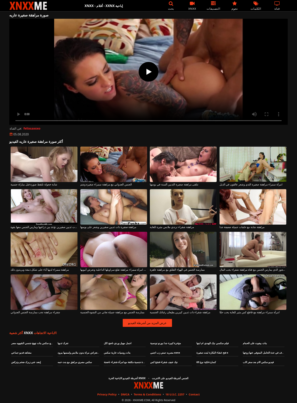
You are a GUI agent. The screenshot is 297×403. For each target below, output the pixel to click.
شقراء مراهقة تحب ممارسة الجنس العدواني (35, 312)
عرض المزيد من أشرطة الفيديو (147, 323)
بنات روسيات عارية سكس (117, 352)
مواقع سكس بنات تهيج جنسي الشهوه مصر (33, 343)
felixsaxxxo (32, 128)
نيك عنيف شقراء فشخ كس (164, 362)
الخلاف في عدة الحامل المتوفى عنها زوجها (264, 352)
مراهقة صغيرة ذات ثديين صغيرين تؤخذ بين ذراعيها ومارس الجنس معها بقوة (44, 227)
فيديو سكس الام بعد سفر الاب (258, 362)
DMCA (125, 394)
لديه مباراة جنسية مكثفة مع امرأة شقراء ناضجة (128, 362)
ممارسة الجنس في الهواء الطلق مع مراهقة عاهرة (177, 269)
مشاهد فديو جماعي (21, 352)
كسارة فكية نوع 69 (206, 362)
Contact (194, 394)
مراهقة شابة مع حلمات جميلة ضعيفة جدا (242, 227)
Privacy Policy (106, 394)
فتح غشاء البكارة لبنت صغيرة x (212, 352)
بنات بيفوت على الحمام (255, 343)
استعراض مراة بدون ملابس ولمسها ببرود (79, 352)
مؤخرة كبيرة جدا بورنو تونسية (165, 343)
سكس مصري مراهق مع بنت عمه (75, 362)
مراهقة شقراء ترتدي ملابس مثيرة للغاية (172, 227)
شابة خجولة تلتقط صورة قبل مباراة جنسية (34, 184)
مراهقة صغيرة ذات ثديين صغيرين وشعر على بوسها (108, 227)
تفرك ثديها (63, 343)
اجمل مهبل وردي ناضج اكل (117, 343)
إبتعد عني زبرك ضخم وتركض (26, 362)
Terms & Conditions (147, 394)
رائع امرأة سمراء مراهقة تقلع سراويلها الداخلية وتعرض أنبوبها (113, 269)
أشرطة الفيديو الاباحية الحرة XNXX (127, 378)
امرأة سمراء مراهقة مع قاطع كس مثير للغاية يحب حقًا (250, 312)
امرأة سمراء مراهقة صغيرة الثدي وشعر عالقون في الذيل (251, 184)
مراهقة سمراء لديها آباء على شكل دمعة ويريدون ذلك (40, 269)
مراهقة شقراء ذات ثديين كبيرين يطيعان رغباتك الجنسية (180, 312)
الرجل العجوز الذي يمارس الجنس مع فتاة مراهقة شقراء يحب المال (253, 269)
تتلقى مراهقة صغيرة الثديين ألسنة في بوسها (174, 184)
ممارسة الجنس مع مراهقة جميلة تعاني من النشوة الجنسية (112, 312)
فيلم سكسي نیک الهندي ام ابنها (212, 343)
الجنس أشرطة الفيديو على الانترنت (170, 378)
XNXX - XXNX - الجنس (28, 6)
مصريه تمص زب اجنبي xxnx (165, 352)
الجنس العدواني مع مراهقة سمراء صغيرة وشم (106, 184)
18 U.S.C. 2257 (174, 394)
